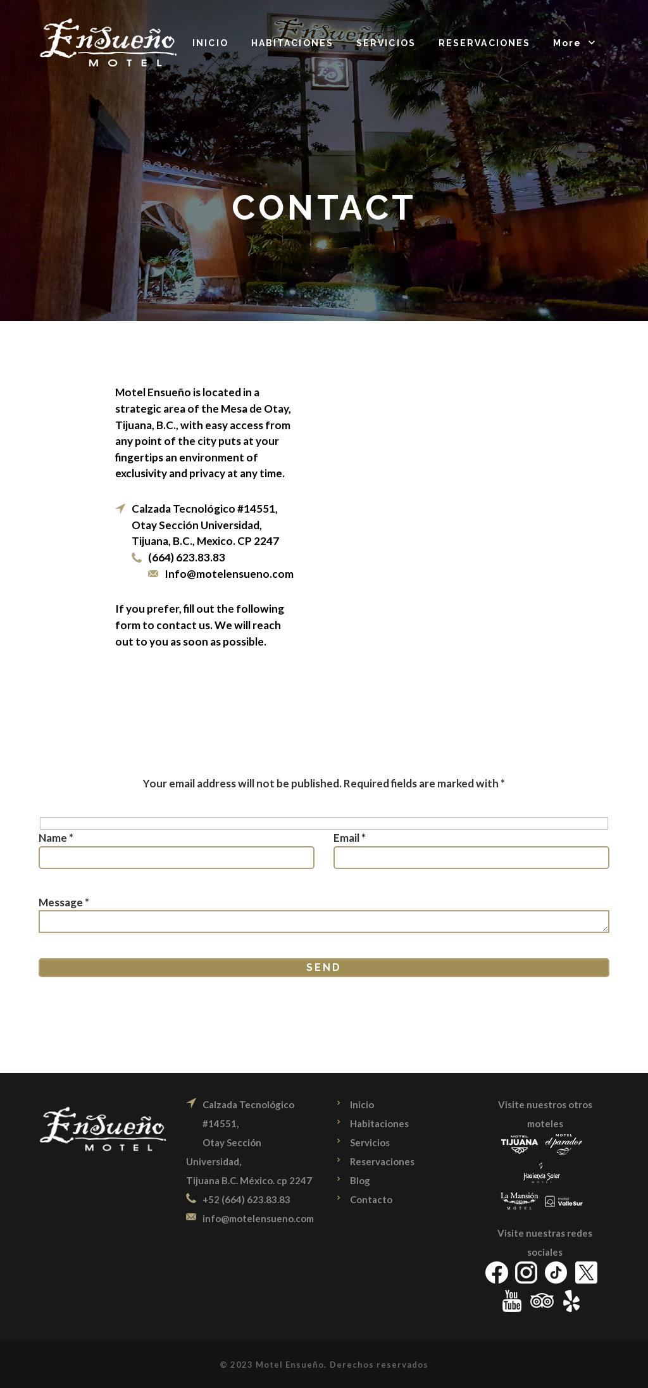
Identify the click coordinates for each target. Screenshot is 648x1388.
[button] (575, 44)
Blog (360, 1180)
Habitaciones (379, 1123)
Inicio (362, 1104)
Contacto (371, 1199)
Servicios (370, 1142)
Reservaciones (382, 1161)
